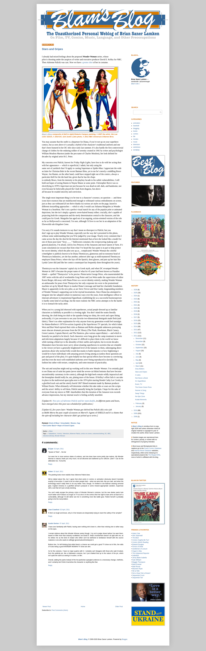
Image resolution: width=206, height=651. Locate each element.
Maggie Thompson (138, 562)
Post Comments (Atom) (60, 610)
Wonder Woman (60, 436)
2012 (136, 333)
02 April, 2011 (59, 449)
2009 (136, 413)
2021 (136, 305)
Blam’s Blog (137, 426)
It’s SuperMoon (140, 381)
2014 (136, 326)
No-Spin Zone (140, 396)
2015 (136, 323)
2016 (136, 320)
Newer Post (47, 606)
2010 (136, 410)
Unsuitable (65, 423)
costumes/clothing (98, 433)
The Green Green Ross (143, 387)
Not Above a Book (141, 378)
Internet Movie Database (142, 451)
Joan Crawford (53, 510)
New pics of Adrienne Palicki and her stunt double (74, 401)
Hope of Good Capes (65, 426)
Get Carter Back (49, 426)
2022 (136, 302)
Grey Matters (139, 369)
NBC (109, 433)
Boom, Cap (75, 423)
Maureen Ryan (137, 569)
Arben (50, 471)
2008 (136, 416)
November (139, 341)
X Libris (137, 375)
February (139, 403)
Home (83, 606)
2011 (136, 336)
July (137, 354)
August (138, 351)
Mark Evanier (137, 564)
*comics (59, 433)
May (137, 360)
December (139, 338)
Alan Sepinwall (137, 535)
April (137, 363)
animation (136, 123)
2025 (136, 293)
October (139, 345)
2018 (136, 314)
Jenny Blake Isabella (139, 558)
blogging (136, 128)
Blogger (124, 639)
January (139, 406)
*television (66, 433)
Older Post (119, 606)
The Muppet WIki (154, 455)
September (140, 348)
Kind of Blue (54, 423)
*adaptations (52, 433)
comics (135, 134)
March (138, 366)
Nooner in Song (140, 390)
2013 (136, 330)
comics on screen (86, 433)
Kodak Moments (141, 400)
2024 (136, 296)
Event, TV (138, 384)
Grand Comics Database (152, 448)
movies (135, 139)
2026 (136, 290)
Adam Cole (136, 533)
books (135, 131)
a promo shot (87, 62)
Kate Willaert (136, 560)
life (134, 136)
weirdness (136, 147)
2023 (136, 299)
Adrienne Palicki (75, 433)
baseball (136, 126)
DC (106, 433)
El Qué (50, 449)
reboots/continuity (48, 436)
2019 (136, 311)
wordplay (136, 150)
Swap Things (139, 393)
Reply (50, 464)
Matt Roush (136, 567)
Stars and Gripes (141, 372)
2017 (136, 317)
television (136, 144)
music (135, 142)
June (137, 357)
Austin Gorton (53, 523)
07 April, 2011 (64, 523)
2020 (136, 308)
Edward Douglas (138, 544)
